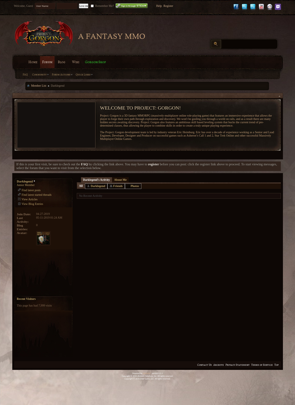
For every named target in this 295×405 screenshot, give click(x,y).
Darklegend (98, 186)
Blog (61, 62)
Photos (135, 186)
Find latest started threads (35, 194)
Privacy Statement (237, 365)
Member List (38, 85)
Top (276, 365)
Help (159, 5)
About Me (120, 179)
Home (32, 62)
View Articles (28, 199)
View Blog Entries (30, 204)
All (81, 185)
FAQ (25, 74)
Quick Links (83, 74)
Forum (47, 62)
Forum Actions (61, 74)
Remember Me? (102, 5)
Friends (118, 186)
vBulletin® (147, 373)
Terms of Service (262, 365)
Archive (218, 365)
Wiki (75, 62)
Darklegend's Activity (96, 179)
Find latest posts (29, 190)
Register (168, 5)
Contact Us (204, 365)
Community (39, 74)
